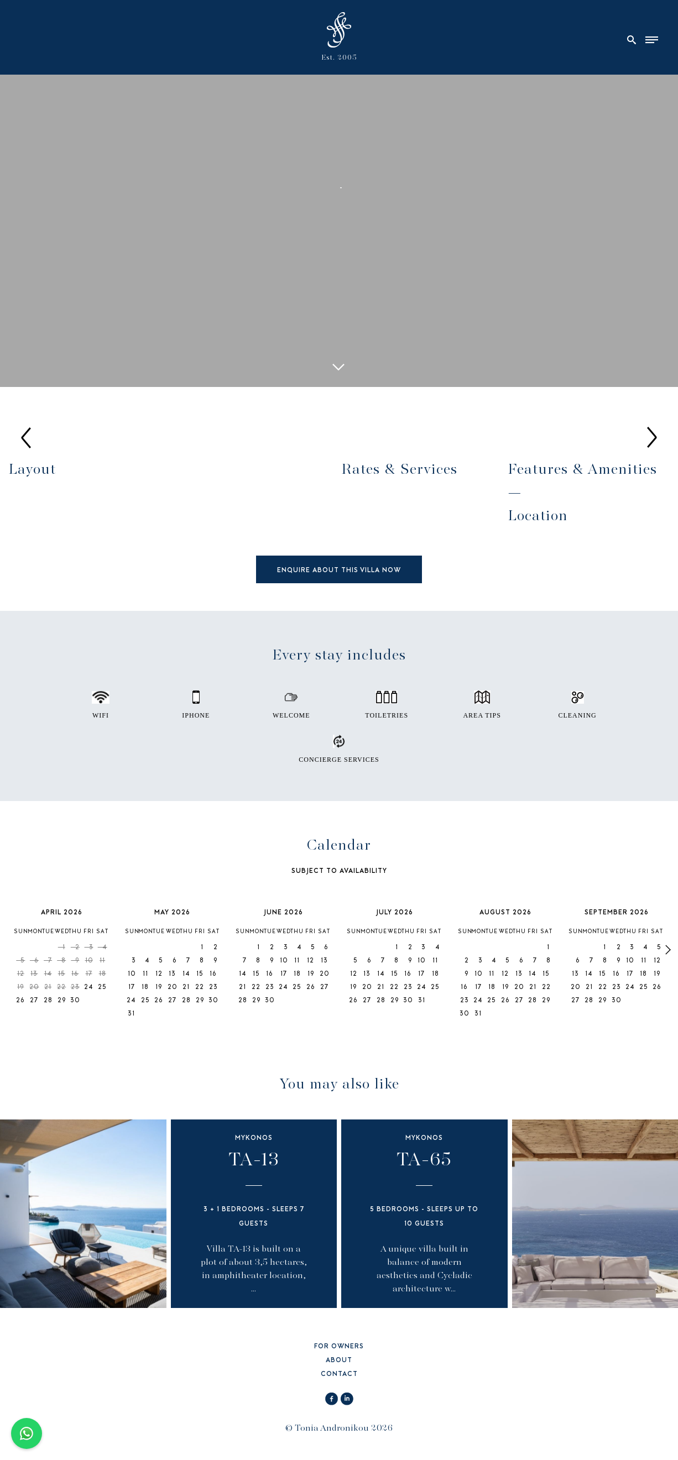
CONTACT (339, 1374)
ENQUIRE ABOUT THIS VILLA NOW (339, 571)
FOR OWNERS (339, 1347)
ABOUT (339, 1361)
